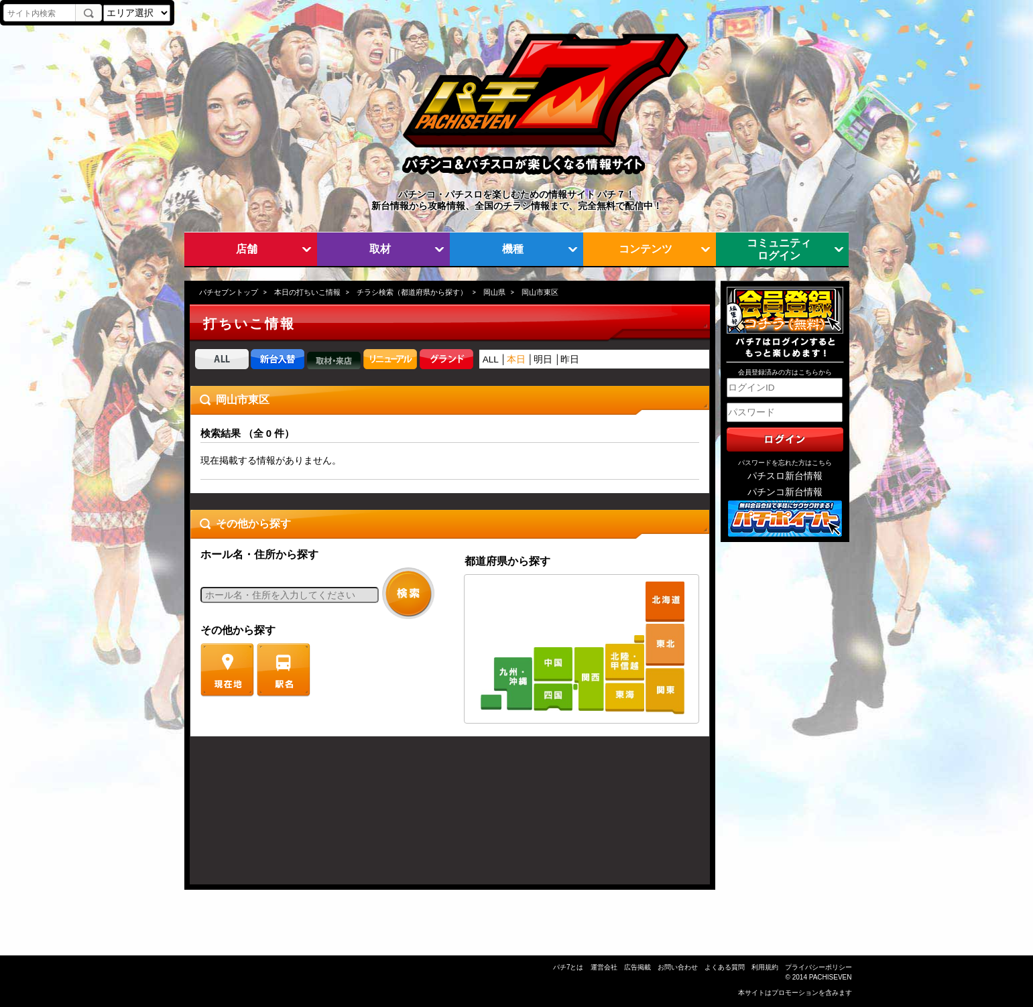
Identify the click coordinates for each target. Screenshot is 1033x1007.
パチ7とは (568, 967)
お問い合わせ (678, 967)
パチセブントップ (228, 292)
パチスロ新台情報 (785, 476)
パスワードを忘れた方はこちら (785, 462)
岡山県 (494, 292)
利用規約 (764, 967)
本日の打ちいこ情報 (307, 292)
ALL (491, 359)
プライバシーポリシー (818, 967)
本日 (516, 359)
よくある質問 (725, 967)
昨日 (569, 359)
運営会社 (604, 967)
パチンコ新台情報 (785, 492)
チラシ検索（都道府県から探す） (412, 292)
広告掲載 (637, 967)
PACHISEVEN (830, 977)
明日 (543, 359)
